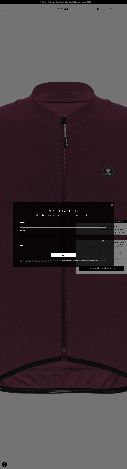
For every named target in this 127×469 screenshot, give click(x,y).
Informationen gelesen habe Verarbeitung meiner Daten (80, 260)
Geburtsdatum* (24, 238)
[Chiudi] (112, 205)
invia (63, 255)
